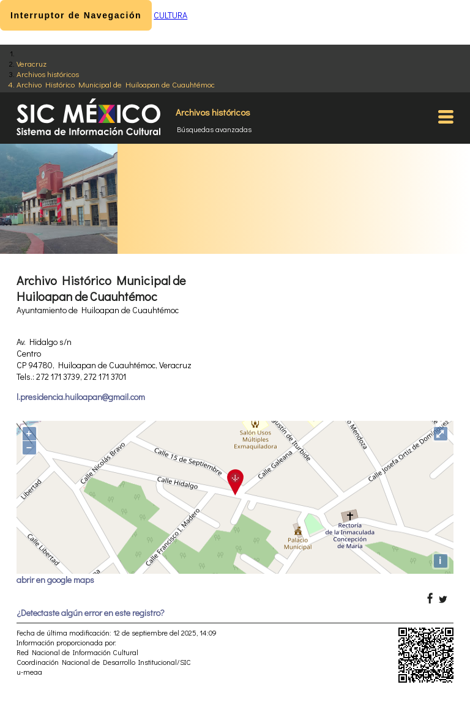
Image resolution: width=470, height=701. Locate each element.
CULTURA (170, 15)
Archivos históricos (48, 74)
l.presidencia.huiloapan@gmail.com (81, 396)
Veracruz (32, 63)
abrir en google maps (55, 579)
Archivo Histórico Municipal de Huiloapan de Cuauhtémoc (116, 84)
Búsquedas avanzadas (214, 129)
